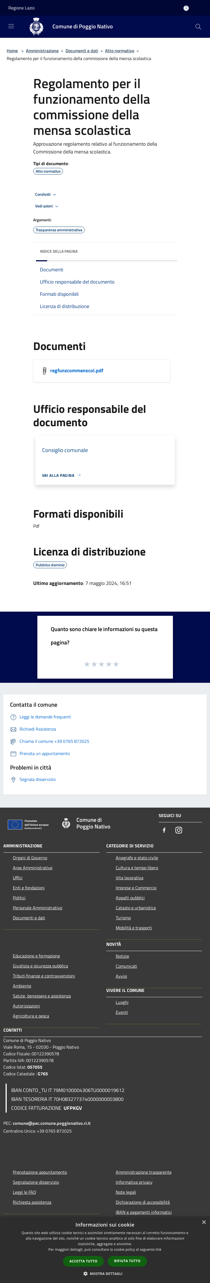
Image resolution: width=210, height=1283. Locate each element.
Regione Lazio (21, 7)
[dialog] (105, 1250)
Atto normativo (119, 50)
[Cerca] (198, 26)
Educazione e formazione (36, 955)
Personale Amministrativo (37, 907)
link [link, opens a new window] (158, 1249)
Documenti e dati (82, 50)
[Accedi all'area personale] (186, 8)
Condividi (46, 194)
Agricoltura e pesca (31, 1015)
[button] (105, 1273)
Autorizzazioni (26, 1005)
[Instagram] (178, 831)
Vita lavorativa (129, 877)
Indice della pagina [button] (59, 251)
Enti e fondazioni (29, 887)
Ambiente (22, 985)
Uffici (18, 877)
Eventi (122, 1012)
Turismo (123, 917)
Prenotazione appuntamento (40, 1172)
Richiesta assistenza (32, 1202)
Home (12, 50)
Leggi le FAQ (24, 1192)
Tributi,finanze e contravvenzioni (44, 975)
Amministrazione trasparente (144, 1172)
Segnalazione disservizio (36, 1182)
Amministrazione (42, 50)
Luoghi (122, 1002)
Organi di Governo (30, 857)
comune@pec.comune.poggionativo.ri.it (52, 1123)
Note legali (126, 1192)
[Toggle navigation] (11, 26)
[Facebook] (164, 831)
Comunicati (126, 966)
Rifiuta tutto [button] (127, 1261)
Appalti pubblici (130, 897)
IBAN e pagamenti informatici (144, 1212)
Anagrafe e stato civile (137, 857)
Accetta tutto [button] (83, 1261)
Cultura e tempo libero (137, 867)
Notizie (122, 956)
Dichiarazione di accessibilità (143, 1202)
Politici (19, 897)
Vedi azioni (47, 206)
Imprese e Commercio (136, 887)
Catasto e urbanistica (136, 907)
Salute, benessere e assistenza (42, 995)
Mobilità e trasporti (134, 927)
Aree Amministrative (32, 867)
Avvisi (121, 976)
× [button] (204, 1222)
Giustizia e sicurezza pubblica (40, 965)
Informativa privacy (134, 1182)
